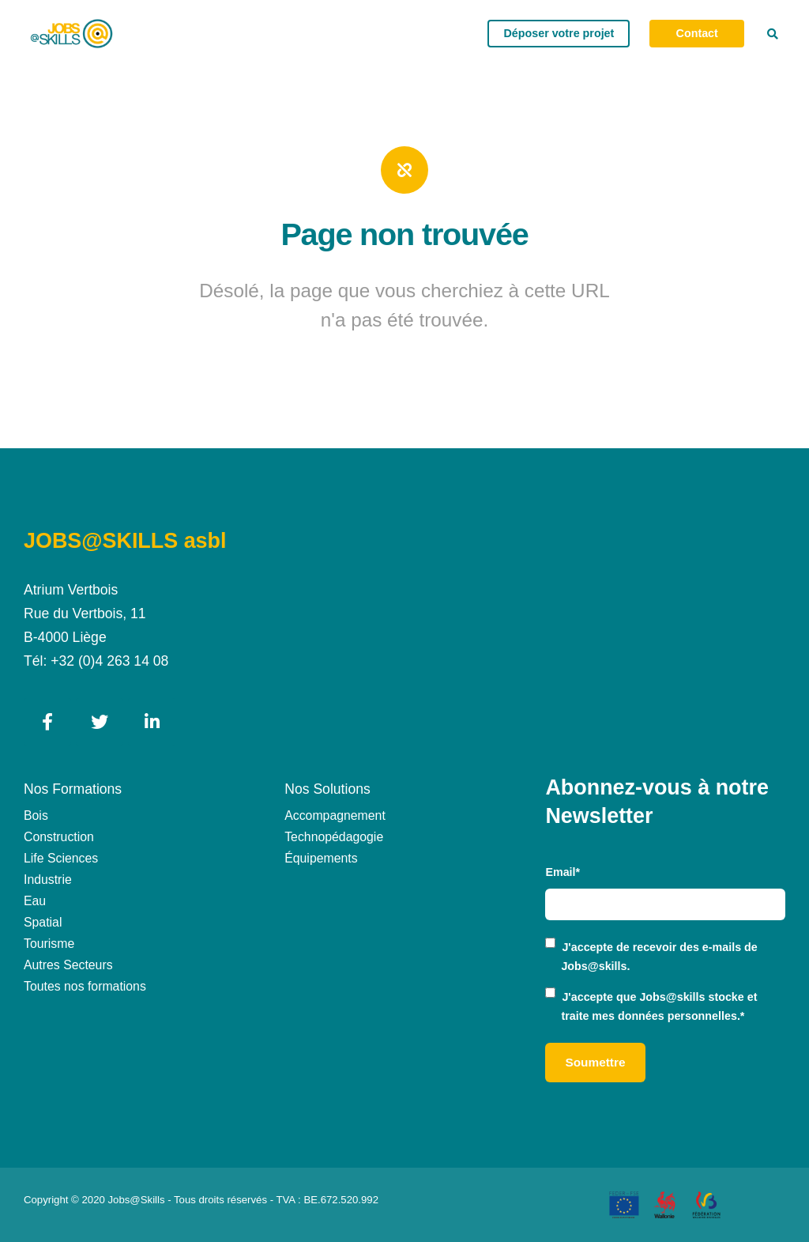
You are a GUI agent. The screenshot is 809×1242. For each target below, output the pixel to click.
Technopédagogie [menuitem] (333, 837)
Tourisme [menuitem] (49, 943)
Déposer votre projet (558, 33)
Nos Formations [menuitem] (73, 789)
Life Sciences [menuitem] (61, 858)
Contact (697, 33)
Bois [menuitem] (36, 815)
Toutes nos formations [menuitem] (85, 986)
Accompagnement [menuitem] (335, 815)
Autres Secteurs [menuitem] (68, 965)
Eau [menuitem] (35, 901)
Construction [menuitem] (59, 837)
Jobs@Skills (136, 1200)
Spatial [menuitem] (43, 922)
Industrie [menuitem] (48, 879)
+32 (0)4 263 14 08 (109, 661)
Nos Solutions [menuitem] (327, 789)
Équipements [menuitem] (320, 858)
